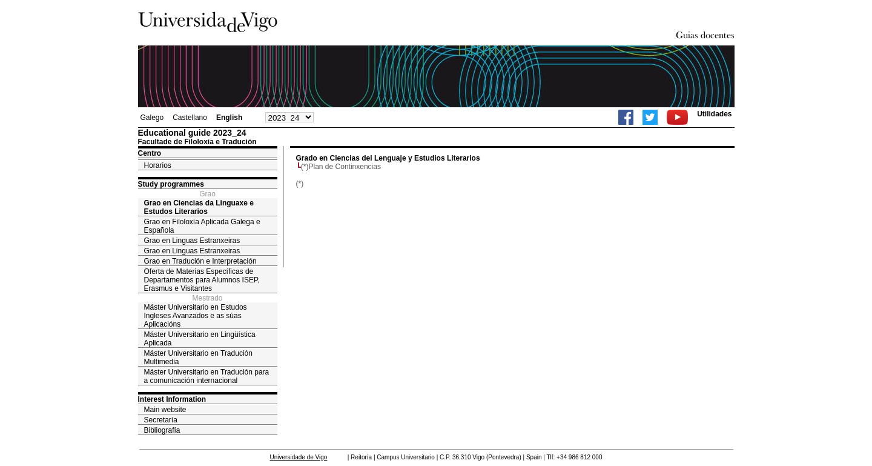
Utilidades (714, 114)
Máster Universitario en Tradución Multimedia (198, 357)
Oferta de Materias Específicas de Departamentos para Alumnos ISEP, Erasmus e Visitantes (202, 280)
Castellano (190, 117)
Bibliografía (162, 430)
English (229, 117)
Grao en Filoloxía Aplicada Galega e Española (202, 226)
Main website (165, 409)
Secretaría (160, 420)
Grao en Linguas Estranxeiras (192, 240)
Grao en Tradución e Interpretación (200, 261)
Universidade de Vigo (299, 457)
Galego (152, 117)
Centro (150, 153)
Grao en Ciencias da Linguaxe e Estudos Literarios (199, 207)
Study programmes (171, 184)
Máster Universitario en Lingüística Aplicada (200, 338)
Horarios (157, 165)
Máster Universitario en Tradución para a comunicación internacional (206, 376)
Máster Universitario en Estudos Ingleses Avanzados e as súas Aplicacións (195, 315)
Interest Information (172, 399)
